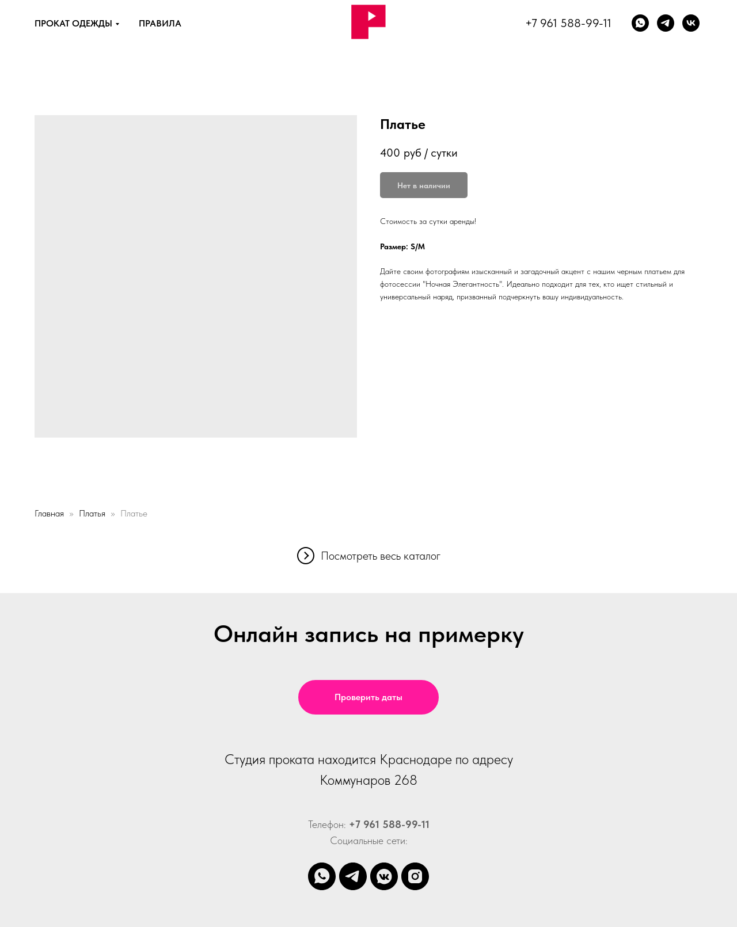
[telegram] (353, 876)
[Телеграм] (665, 23)
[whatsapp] (640, 23)
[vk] (691, 23)
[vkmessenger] (384, 876)
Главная (49, 513)
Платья (92, 513)
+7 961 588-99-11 (568, 23)
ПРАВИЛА (160, 23)
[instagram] (415, 876)
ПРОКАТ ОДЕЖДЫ (73, 23)
